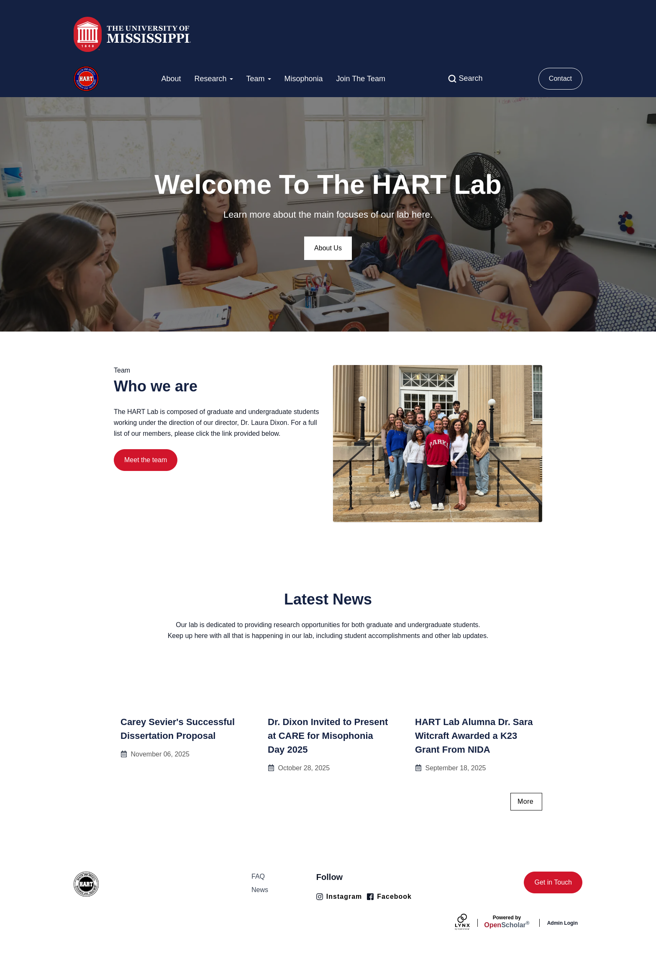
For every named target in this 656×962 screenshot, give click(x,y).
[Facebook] (389, 896)
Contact (560, 78)
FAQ (258, 876)
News (259, 889)
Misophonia (303, 79)
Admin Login (562, 923)
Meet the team (145, 459)
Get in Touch (553, 882)
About (171, 79)
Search (470, 78)
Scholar (506, 922)
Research (213, 79)
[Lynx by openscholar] (469, 922)
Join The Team (360, 79)
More (525, 801)
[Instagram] (339, 896)
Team (258, 79)
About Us (328, 248)
